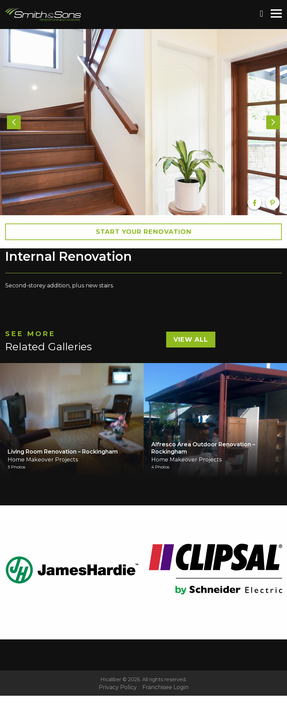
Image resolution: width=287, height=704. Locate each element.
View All (190, 339)
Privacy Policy (118, 687)
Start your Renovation (143, 232)
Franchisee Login (165, 687)
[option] (143, 122)
